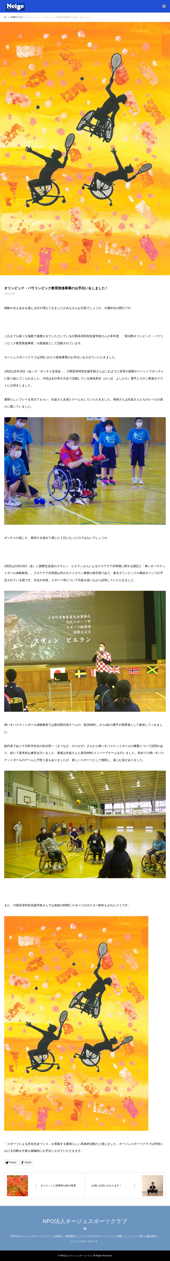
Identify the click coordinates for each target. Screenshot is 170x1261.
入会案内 (57, 1236)
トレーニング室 (134, 1236)
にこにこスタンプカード (84, 1241)
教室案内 (70, 1236)
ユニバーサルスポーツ (91, 1236)
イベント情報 (114, 1236)
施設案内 (151, 1236)
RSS (85, 1228)
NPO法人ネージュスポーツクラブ (85, 1221)
